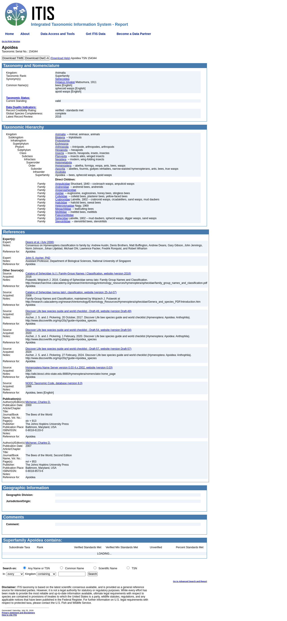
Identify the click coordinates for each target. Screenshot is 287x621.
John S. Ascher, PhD (38, 257)
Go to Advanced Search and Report (190, 581)
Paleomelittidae (64, 215)
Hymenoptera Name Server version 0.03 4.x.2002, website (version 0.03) (69, 367)
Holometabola (63, 162)
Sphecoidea (62, 79)
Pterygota (61, 156)
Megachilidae (63, 208)
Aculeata (60, 171)
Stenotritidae (62, 221)
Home (9, 34)
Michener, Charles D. (38, 402)
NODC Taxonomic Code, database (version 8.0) (54, 383)
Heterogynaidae (64, 205)
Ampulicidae (62, 183)
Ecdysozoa (61, 143)
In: (4, 574)
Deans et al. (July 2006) (40, 242)
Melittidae (61, 212)
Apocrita (60, 168)
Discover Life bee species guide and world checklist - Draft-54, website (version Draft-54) (78, 330)
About (24, 34)
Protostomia (62, 140)
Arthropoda (61, 146)
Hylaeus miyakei (65, 82)
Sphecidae (61, 218)
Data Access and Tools (58, 34)
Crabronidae (62, 199)
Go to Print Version (11, 41)
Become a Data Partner (134, 34)
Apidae (59, 193)
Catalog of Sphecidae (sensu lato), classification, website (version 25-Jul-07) (71, 292)
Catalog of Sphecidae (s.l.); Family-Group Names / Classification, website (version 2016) (78, 273)
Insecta (59, 153)
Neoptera (60, 159)
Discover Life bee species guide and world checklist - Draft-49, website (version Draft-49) (78, 311)
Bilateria (60, 137)
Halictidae (61, 202)
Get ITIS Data (95, 34)
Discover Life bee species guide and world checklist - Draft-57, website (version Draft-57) (78, 348)
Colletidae (61, 196)
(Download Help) (60, 58)
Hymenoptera (63, 165)
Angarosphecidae (65, 190)
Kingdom (30, 574)
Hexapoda (61, 150)
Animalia (60, 134)
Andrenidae (62, 186)
